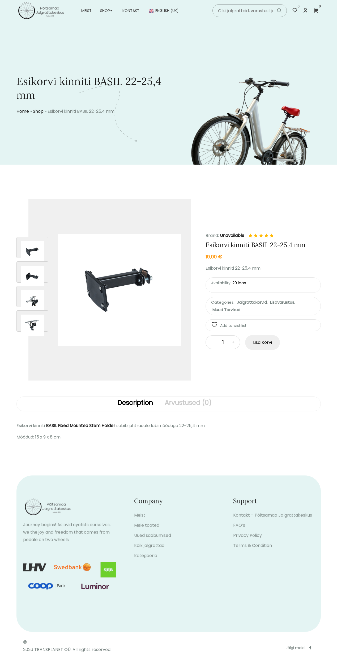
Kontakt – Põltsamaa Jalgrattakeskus (272, 521)
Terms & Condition (252, 552)
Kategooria (145, 562)
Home (22, 111)
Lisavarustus (282, 302)
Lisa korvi (262, 342)
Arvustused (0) (188, 403)
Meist (86, 10)
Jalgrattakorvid (252, 302)
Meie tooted (146, 531)
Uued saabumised (152, 541)
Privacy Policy (247, 541)
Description (135, 403)
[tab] (135, 404)
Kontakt (130, 10)
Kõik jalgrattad (149, 552)
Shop (105, 10)
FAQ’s (239, 531)
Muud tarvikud (226, 309)
